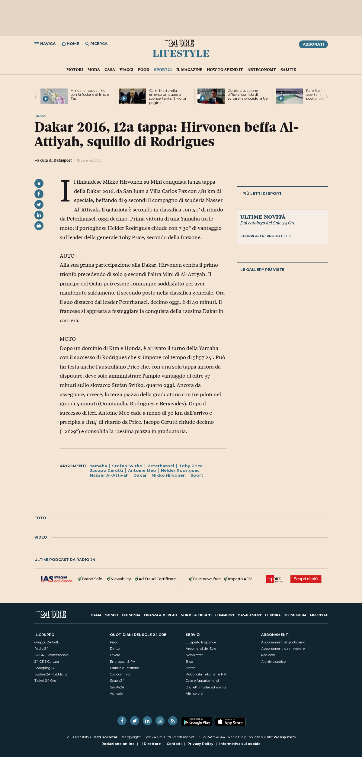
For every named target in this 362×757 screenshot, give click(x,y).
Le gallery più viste (262, 269)
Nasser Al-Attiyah (109, 475)
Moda (94, 69)
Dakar (140, 475)
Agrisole (116, 693)
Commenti (224, 615)
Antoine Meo (142, 470)
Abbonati (313, 44)
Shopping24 (44, 668)
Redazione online (118, 744)
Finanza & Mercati (160, 615)
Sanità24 (117, 687)
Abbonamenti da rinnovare (283, 648)
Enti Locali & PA (122, 661)
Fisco (114, 642)
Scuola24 (117, 680)
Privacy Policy (200, 744)
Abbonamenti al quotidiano (283, 642)
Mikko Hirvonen (169, 475)
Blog (189, 661)
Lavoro (115, 655)
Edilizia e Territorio (124, 668)
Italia (96, 615)
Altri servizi (194, 693)
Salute (288, 69)
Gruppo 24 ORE (46, 642)
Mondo (111, 615)
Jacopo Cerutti (106, 470)
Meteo (190, 668)
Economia (131, 615)
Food (143, 69)
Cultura (272, 615)
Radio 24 (41, 648)
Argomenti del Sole (201, 648)
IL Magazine (189, 69)
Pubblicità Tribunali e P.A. (206, 674)
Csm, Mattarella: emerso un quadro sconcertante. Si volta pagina (167, 96)
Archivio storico (273, 661)
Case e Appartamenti (202, 680)
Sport (197, 475)
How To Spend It (225, 69)
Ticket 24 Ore (45, 680)
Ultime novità (262, 217)
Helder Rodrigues (180, 470)
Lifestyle (181, 53)
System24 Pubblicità (51, 674)
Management (249, 615)
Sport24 (163, 69)
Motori (74, 69)
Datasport (62, 160)
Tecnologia (295, 615)
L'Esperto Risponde (201, 642)
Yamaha (98, 465)
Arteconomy (262, 69)
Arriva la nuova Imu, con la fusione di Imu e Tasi (90, 94)
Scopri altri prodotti (265, 236)
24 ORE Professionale (51, 655)
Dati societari (106, 737)
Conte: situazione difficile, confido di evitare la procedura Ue (247, 94)
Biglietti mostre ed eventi (206, 687)
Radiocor (268, 655)
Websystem (285, 737)
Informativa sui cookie (240, 744)
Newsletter (194, 655)
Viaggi (126, 69)
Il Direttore (150, 744)
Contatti (174, 744)
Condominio (120, 674)
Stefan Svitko (127, 465)
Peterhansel (160, 465)
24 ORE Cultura (46, 661)
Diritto (115, 648)
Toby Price (191, 465)
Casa (109, 69)
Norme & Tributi (196, 615)
